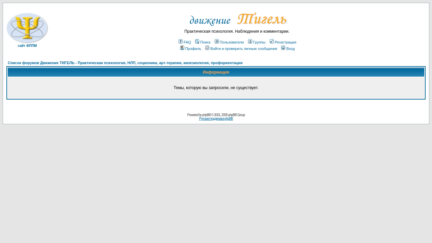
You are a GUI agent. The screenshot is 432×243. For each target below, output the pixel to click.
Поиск (202, 42)
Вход (288, 49)
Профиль (190, 49)
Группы (257, 42)
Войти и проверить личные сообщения (241, 49)
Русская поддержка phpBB (216, 118)
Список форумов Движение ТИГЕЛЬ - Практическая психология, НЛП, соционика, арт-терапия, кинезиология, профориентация (125, 63)
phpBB (206, 115)
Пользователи (229, 42)
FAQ (185, 42)
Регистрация (283, 42)
